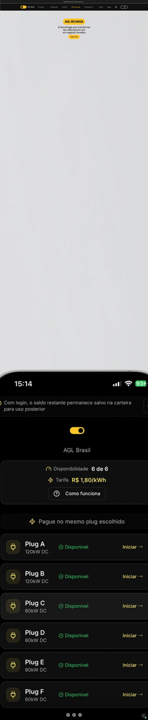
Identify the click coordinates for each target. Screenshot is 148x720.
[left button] (68, 715)
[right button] (80, 715)
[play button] (74, 715)
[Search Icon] (116, 7)
